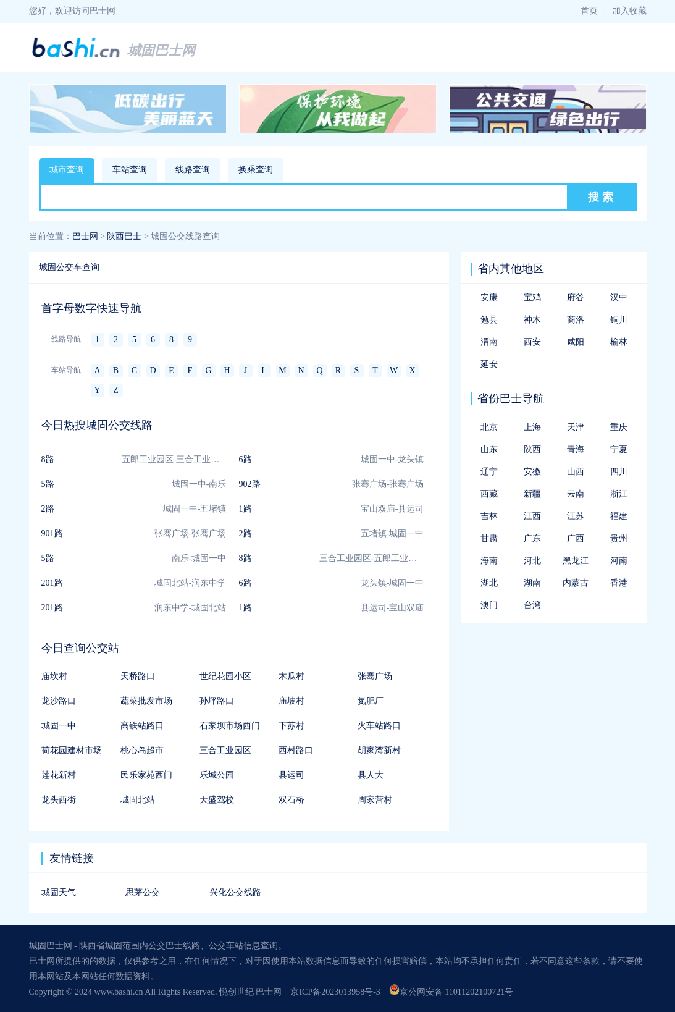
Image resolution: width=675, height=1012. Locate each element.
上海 (532, 427)
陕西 (532, 449)
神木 (532, 319)
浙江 (618, 494)
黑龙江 (576, 560)
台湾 (532, 605)
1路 (245, 508)
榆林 (618, 342)
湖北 (489, 583)
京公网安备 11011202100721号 (451, 992)
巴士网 (85, 236)
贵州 (618, 538)
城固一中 (58, 725)
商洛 (575, 319)
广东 (532, 538)
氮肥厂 (371, 701)
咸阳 (575, 342)
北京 (489, 427)
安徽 (532, 471)
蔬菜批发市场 (146, 701)
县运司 (291, 775)
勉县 (489, 319)
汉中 (618, 297)
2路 (47, 508)
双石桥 (291, 799)
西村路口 (296, 750)
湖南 (532, 583)
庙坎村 (54, 676)
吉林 (489, 516)
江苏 (575, 516)
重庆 (618, 427)
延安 (489, 364)
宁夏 (618, 449)
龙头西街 (58, 799)
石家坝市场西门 (229, 725)
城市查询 (66, 169)
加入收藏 (629, 10)
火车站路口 (379, 725)
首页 (589, 10)
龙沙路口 (58, 701)
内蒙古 (576, 583)
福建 (618, 516)
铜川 (618, 319)
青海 (575, 449)
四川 (618, 471)
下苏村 (291, 725)
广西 (575, 538)
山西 (575, 471)
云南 (575, 494)
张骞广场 (375, 676)
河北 (532, 560)
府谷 (575, 297)
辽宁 (489, 471)
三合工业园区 (225, 750)
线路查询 (192, 169)
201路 (52, 583)
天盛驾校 (216, 799)
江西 (532, 516)
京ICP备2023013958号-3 (335, 992)
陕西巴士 (124, 236)
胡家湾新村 (379, 750)
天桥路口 (137, 676)
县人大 (371, 775)
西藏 (489, 494)
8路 (47, 459)
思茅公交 (142, 892)
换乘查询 (255, 169)
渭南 (489, 342)
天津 (575, 427)
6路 (245, 459)
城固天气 (58, 892)
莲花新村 (58, 775)
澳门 (489, 605)
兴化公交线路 (235, 892)
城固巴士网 (161, 50)
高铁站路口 (142, 725)
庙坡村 (291, 701)
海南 (489, 560)
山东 (489, 449)
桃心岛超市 (142, 750)
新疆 (532, 494)
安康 (489, 297)
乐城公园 (216, 775)
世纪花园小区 (225, 676)
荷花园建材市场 (71, 750)
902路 (250, 484)
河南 (618, 560)
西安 (532, 342)
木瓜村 (291, 676)
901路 (52, 533)
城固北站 (137, 799)
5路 (47, 484)
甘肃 (489, 538)
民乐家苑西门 (146, 775)
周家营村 (375, 799)
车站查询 (129, 169)
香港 (618, 583)
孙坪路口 (216, 701)
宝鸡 (532, 297)
